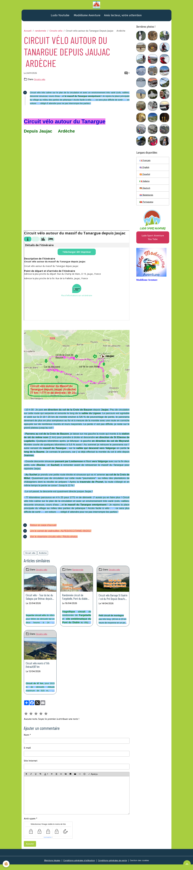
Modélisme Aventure (86, 17)
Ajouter (30, 853)
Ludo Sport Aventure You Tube (153, 243)
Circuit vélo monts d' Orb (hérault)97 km (39, 672)
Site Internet (30, 770)
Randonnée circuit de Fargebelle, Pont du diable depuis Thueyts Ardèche (76, 601)
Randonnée (78, 572)
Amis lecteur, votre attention (123, 17)
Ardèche (43, 555)
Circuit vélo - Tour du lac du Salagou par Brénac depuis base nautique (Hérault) (39, 601)
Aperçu (93, 783)
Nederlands (147, 199)
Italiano (145, 185)
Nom (26, 744)
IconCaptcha (47, 846)
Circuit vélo (30, 555)
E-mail (27, 757)
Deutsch (145, 192)
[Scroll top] (187, 864)
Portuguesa (147, 207)
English (144, 170)
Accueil (28, 33)
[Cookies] (6, 863)
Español (145, 177)
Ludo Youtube (59, 17)
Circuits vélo (55, 33)
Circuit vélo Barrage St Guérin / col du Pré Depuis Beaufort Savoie (113, 601)
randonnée (40, 33)
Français (145, 163)
